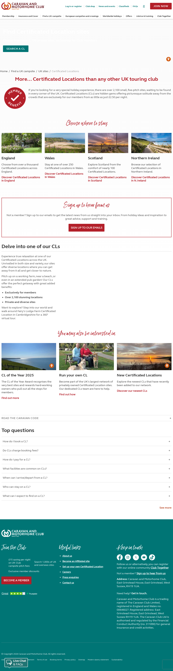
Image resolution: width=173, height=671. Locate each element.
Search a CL (15, 48)
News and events (107, 6)
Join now (161, 6)
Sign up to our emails (86, 227)
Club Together (164, 16)
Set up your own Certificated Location (82, 566)
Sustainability (116, 660)
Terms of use (42, 660)
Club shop (90, 6)
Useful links (70, 549)
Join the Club (13, 549)
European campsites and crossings (82, 16)
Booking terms (56, 660)
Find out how (67, 394)
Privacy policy (70, 660)
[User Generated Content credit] (168, 59)
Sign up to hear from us (151, 573)
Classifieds (124, 6)
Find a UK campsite (52, 16)
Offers (129, 16)
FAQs (135, 6)
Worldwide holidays (112, 16)
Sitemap (81, 660)
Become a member (16, 580)
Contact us (68, 582)
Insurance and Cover (28, 16)
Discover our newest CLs (132, 390)
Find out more (10, 398)
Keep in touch (129, 549)
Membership (8, 16)
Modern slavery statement (98, 660)
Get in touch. (139, 593)
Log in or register (73, 6)
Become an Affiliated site (76, 561)
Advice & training (144, 16)
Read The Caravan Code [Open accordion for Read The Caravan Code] (20, 418)
